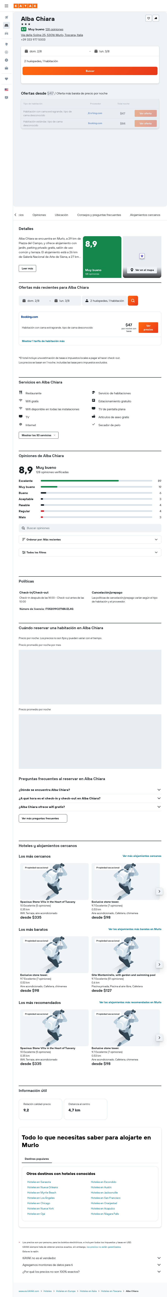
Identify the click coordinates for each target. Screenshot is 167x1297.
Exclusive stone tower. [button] (105, 901)
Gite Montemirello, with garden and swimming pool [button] (123, 975)
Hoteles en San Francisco (105, 1198)
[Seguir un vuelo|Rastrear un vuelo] (6, 52)
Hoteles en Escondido (103, 1182)
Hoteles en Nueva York (40, 1208)
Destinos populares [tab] (37, 1159)
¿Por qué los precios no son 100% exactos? (92, 1271)
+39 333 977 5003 (33, 39)
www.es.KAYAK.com (29, 1291)
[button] (6, 6)
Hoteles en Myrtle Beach (41, 1192)
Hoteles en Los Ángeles (41, 1198)
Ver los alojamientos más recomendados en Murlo (130, 1002)
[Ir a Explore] (6, 44)
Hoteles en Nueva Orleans (42, 1187)
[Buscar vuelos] (6, 17)
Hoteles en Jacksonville (104, 1192)
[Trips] (6, 79)
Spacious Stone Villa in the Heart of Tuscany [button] (47, 901)
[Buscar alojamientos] (6, 25)
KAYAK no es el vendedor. (92, 1258)
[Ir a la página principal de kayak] (25, 6)
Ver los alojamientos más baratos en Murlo (134, 929)
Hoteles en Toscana (111, 1291)
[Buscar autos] (6, 33)
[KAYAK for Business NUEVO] (6, 68)
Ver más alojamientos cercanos (142, 856)
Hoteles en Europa (65, 1291)
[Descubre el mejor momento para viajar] (6, 60)
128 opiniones (54, 29)
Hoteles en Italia (88, 1291)
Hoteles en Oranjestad (104, 1203)
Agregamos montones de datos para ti (92, 1264)
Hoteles (48, 1291)
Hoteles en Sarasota (39, 1182)
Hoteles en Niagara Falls (105, 1213)
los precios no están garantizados (104, 1246)
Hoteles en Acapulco (103, 1208)
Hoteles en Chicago (38, 1203)
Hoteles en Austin (101, 1187)
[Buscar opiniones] (93, 528)
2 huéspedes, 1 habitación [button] (41, 61)
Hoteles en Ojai (36, 1213)
